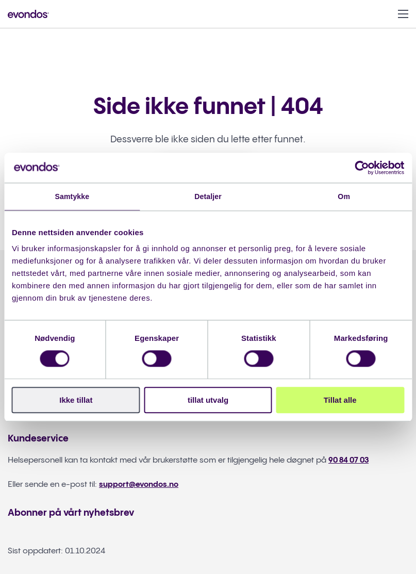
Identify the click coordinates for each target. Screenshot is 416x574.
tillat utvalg (208, 401)
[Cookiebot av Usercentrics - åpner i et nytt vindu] (359, 167)
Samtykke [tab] (72, 196)
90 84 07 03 (350, 460)
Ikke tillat (75, 401)
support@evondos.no (140, 485)
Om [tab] (344, 196)
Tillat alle (340, 401)
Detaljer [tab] (208, 196)
